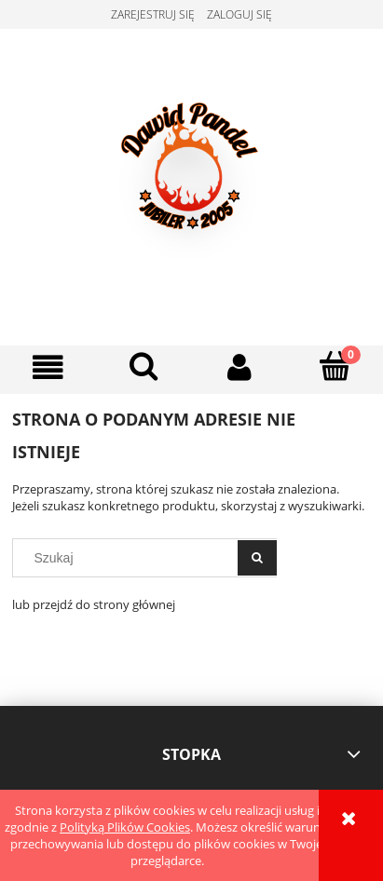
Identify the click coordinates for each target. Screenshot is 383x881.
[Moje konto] (240, 367)
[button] (48, 367)
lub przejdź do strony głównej (93, 604)
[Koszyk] (335, 366)
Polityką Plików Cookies (125, 827)
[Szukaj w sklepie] (130, 557)
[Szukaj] (144, 366)
